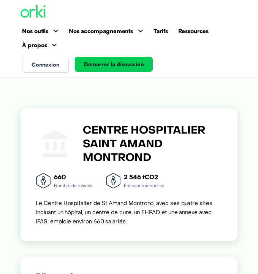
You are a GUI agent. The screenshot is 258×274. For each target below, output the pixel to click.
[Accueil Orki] (33, 12)
